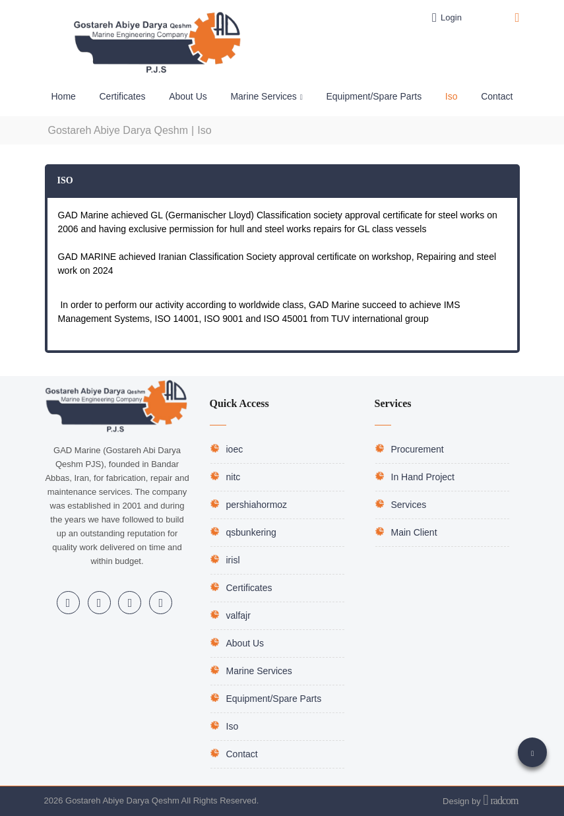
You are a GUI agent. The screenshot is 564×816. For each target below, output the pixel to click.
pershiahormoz (257, 504)
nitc (233, 477)
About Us (245, 643)
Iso (232, 726)
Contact (242, 754)
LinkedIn (68, 603)
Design (456, 801)
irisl (233, 560)
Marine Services (259, 671)
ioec (234, 449)
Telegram (130, 603)
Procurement (417, 449)
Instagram (99, 603)
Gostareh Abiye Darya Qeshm (118, 130)
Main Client (414, 532)
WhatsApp (161, 603)
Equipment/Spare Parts (274, 698)
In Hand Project (423, 477)
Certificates (249, 587)
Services (409, 504)
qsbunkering (251, 532)
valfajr (238, 615)
